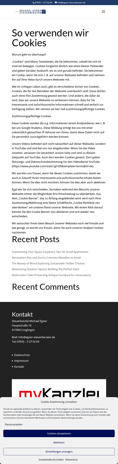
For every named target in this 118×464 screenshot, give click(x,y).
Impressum (21, 361)
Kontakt (19, 366)
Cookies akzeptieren (59, 433)
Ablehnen (59, 442)
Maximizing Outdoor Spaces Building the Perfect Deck (45, 269)
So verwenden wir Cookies (51, 459)
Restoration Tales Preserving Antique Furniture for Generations (51, 275)
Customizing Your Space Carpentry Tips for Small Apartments (50, 252)
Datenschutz (71, 459)
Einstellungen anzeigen (59, 451)
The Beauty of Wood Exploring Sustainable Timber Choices (48, 263)
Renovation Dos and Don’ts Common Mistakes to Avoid (46, 257)
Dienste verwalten (13, 424)
